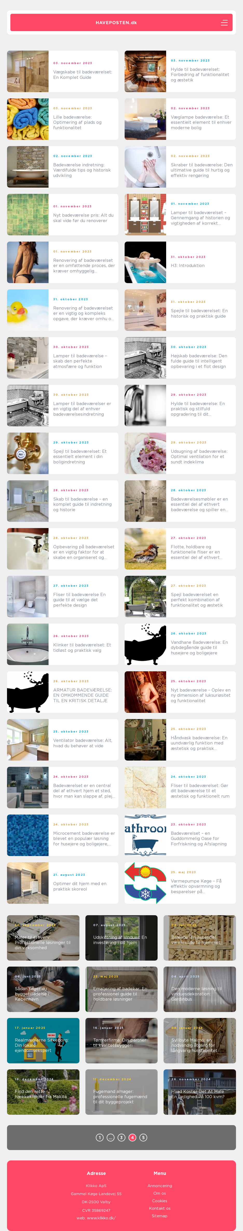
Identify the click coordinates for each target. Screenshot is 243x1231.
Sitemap (159, 1216)
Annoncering (159, 1186)
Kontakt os (160, 1208)
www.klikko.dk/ (101, 1218)
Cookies (159, 1201)
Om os (159, 1193)
